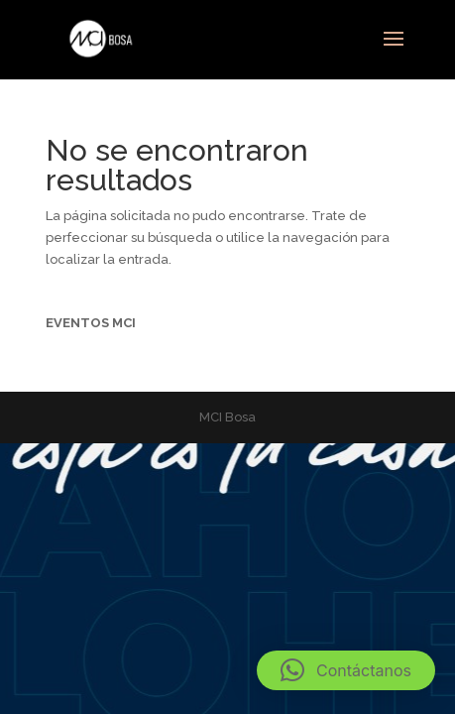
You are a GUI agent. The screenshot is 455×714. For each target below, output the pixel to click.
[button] (346, 670)
